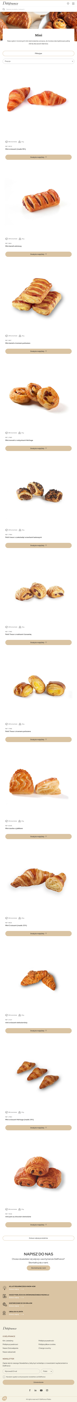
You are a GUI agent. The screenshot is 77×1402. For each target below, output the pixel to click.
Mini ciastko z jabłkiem (14, 828)
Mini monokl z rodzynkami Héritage (19, 440)
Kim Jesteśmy (8, 1341)
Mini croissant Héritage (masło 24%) (19, 1119)
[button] (38, 157)
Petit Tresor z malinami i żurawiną (18, 634)
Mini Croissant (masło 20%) (16, 925)
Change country (45, 1348)
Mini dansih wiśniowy (13, 246)
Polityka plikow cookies (47, 1344)
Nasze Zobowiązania (10, 1348)
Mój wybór (68, 3)
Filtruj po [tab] (38, 53)
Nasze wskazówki (9, 1352)
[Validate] (38, 1382)
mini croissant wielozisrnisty (16, 1022)
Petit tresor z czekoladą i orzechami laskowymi (23, 537)
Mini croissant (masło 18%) (15, 149)
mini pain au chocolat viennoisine (18, 1217)
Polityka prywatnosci (10, 1344)
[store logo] (10, 3)
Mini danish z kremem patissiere (17, 343)
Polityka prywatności (46, 1341)
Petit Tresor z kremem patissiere (18, 731)
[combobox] (38, 9)
